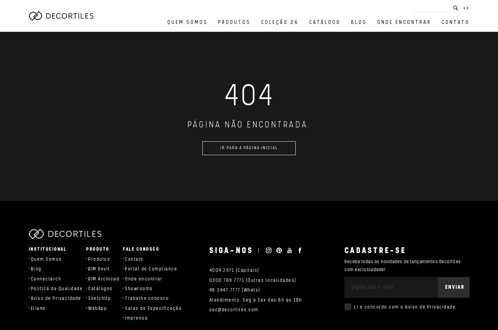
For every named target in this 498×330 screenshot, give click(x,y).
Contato (456, 22)
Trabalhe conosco (147, 298)
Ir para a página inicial (249, 150)
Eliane (38, 308)
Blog (359, 22)
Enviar (454, 287)
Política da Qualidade (57, 289)
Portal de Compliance (151, 269)
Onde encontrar (404, 22)
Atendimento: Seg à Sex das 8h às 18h (255, 300)
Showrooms (139, 289)
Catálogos (100, 289)
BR (466, 8)
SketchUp (99, 298)
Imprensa (136, 318)
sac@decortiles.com (234, 310)
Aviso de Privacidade (56, 298)
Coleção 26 (280, 22)
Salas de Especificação (153, 308)
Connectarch (46, 279)
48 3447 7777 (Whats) (234, 290)
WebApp (97, 308)
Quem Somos (187, 22)
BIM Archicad (103, 279)
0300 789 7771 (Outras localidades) (252, 280)
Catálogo (325, 22)
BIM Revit (99, 269)
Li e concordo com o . (405, 307)
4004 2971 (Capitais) (234, 270)
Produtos (234, 22)
